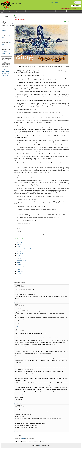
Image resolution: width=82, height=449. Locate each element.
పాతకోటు (19, 247)
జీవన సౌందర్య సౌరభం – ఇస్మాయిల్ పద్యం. (6, 53)
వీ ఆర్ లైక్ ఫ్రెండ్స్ (20, 267)
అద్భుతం (19, 256)
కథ (22, 11)
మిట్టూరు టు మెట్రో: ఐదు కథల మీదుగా (25, 249)
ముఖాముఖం (42, 11)
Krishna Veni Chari (26, 435)
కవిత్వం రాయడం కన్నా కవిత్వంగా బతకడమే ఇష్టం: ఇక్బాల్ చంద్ (6, 72)
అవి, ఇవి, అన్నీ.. (60, 11)
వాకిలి (40, 445)
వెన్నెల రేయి (19, 242)
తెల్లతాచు (19, 244)
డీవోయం (19, 264)
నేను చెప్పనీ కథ (20, 253)
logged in (22, 438)
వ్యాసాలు (51, 11)
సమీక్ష (34, 11)
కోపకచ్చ (18, 262)
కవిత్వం (16, 11)
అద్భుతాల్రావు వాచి (21, 258)
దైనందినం (19, 273)
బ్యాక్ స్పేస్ (19, 269)
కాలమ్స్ (9, 11)
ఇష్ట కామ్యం (19, 251)
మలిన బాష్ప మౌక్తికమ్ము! (4, 30)
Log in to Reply (17, 302)
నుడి (2, 12)
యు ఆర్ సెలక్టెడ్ (20, 271)
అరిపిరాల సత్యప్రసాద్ (20, 19)
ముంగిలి (3, 11)
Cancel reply (67, 435)
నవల (28, 11)
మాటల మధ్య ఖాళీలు (21, 260)
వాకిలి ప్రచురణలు (54, 2)
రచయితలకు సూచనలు (73, 11)
